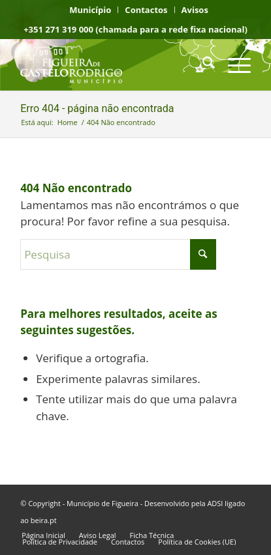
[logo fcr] (112, 64)
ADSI (215, 503)
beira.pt (44, 520)
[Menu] (233, 64)
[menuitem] (90, 10)
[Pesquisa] (202, 64)
